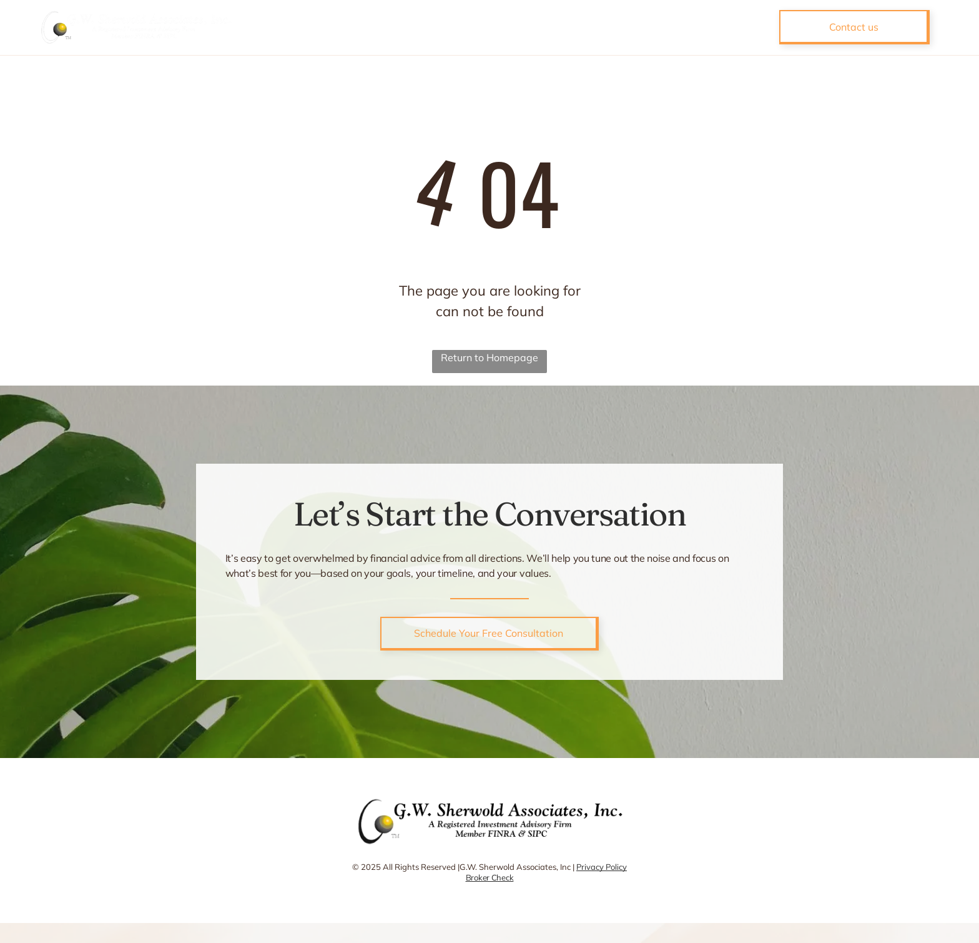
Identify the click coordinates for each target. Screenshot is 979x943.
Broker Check (490, 877)
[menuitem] (406, 27)
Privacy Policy (601, 867)
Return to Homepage (489, 357)
